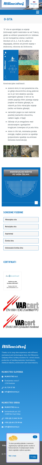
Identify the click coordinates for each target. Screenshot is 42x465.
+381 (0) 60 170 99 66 (13, 422)
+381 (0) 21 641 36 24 (13, 418)
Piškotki (5, 445)
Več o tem (12, 456)
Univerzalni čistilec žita (14, 248)
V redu (33, 457)
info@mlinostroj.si (12, 392)
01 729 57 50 (10, 387)
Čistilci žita (9, 241)
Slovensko (33, 4)
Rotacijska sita (10, 226)
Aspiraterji (9, 234)
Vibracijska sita (11, 219)
